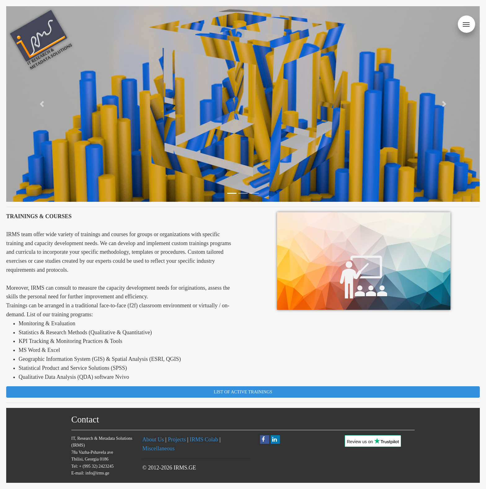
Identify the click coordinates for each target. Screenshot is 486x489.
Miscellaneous (158, 448)
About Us (153, 439)
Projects (177, 439)
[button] (41, 104)
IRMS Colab (204, 439)
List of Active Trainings (243, 391)
